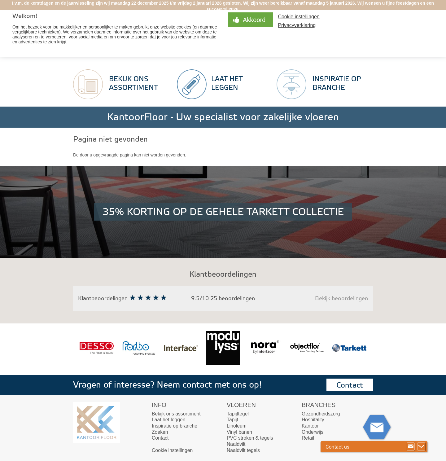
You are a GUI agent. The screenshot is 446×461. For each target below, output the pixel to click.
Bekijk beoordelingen (341, 298)
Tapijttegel (238, 413)
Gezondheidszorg (321, 413)
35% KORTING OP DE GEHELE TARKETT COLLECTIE (223, 211)
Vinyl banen (239, 432)
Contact (349, 385)
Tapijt (232, 419)
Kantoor (310, 425)
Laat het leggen (169, 419)
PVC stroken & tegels (250, 438)
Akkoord (254, 19)
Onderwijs (312, 432)
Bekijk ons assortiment (176, 413)
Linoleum (237, 425)
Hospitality (313, 419)
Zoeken (160, 432)
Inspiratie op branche (174, 425)
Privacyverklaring (297, 25)
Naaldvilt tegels (243, 450)
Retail (308, 438)
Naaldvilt (236, 444)
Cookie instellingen (298, 16)
